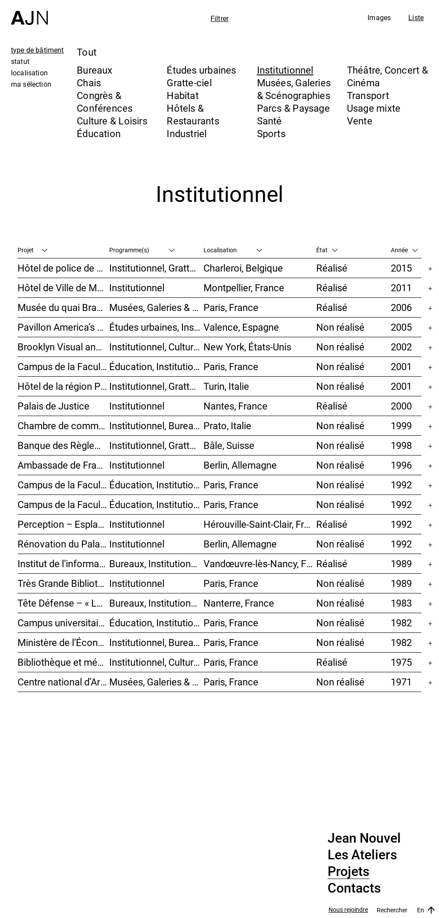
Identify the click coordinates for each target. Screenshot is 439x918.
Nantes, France (235, 405)
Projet (32, 250)
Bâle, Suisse (228, 445)
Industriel (187, 133)
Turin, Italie (226, 386)
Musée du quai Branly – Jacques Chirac (63, 307)
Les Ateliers (362, 855)
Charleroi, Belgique (243, 267)
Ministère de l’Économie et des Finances (63, 642)
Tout (86, 52)
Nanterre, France (238, 603)
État (327, 250)
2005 (401, 327)
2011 (401, 287)
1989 (401, 563)
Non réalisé (340, 327)
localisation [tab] (29, 73)
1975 (401, 662)
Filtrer (219, 18)
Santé (269, 120)
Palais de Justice (53, 405)
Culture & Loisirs (112, 120)
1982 (401, 622)
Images (379, 17)
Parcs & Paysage (293, 108)
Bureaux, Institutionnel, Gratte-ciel (156, 603)
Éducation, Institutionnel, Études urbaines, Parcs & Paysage (156, 622)
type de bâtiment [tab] (37, 50)
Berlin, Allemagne (240, 465)
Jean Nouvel (364, 838)
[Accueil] (29, 12)
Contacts (354, 888)
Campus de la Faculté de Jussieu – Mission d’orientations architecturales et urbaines (63, 366)
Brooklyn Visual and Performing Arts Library (63, 346)
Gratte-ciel (189, 82)
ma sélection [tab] (31, 84)
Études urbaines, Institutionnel (156, 327)
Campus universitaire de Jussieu (63, 622)
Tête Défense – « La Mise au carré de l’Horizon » (63, 603)
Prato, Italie (227, 425)
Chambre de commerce (63, 425)
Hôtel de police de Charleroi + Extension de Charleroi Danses (63, 267)
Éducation (99, 133)
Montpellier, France (243, 287)
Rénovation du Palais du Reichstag (63, 543)
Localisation (232, 250)
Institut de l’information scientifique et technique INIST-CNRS (63, 563)
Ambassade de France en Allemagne (63, 465)
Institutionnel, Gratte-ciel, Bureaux (156, 267)
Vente (359, 120)
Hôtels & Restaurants (193, 114)
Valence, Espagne (241, 327)
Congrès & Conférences (104, 101)
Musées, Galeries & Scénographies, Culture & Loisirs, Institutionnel (156, 681)
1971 (401, 681)
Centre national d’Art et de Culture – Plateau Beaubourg (63, 681)
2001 (401, 366)
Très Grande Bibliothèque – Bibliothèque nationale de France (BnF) (63, 583)
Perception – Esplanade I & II (63, 524)
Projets (348, 871)
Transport (368, 95)
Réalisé (331, 267)
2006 (401, 307)
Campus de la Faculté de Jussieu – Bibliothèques (63, 484)
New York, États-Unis (247, 346)
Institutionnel (285, 70)
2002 (401, 346)
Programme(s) (142, 250)
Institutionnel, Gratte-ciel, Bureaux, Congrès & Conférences (156, 386)
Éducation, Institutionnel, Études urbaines (156, 366)
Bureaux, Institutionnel (156, 563)
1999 (401, 425)
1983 (401, 603)
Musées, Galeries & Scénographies (294, 89)
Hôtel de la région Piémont (63, 386)
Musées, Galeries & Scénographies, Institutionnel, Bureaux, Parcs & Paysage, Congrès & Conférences (156, 307)
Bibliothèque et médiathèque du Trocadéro (63, 662)
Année (404, 250)
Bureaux (95, 70)
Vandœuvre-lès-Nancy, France (259, 563)
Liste (416, 17)
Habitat (183, 95)
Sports (271, 133)
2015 (401, 267)
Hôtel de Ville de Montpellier (63, 287)
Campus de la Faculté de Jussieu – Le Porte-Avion (63, 504)
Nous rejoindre (348, 910)
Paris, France (230, 307)
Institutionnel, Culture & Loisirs (156, 346)
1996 (401, 465)
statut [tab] (20, 61)
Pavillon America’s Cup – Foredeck (63, 327)
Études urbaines (201, 70)
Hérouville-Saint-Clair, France (259, 524)
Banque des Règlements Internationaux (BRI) (63, 445)
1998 (401, 445)
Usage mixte (373, 108)
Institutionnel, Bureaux (156, 425)
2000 (401, 405)
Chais (89, 82)
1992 (401, 484)
